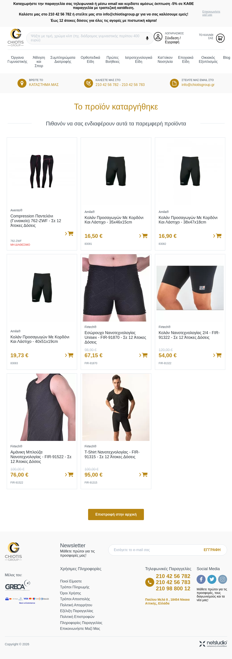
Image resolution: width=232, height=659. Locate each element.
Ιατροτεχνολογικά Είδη (138, 59)
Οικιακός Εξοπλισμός (208, 59)
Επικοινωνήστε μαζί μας (211, 13)
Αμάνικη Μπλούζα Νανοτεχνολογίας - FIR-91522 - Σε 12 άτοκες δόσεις (41, 457)
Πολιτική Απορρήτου (76, 605)
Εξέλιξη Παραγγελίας (76, 611)
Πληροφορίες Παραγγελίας (81, 623)
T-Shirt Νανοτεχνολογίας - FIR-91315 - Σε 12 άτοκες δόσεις (112, 454)
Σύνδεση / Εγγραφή (173, 40)
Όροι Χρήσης (70, 593)
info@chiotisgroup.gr (198, 85)
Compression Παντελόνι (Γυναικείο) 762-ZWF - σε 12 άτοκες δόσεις (36, 221)
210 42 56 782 (107, 85)
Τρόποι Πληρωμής (74, 587)
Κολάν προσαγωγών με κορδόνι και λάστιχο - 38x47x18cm (188, 220)
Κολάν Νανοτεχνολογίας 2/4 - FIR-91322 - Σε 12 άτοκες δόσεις (189, 335)
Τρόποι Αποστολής (75, 599)
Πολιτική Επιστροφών (77, 617)
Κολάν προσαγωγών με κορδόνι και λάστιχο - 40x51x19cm (40, 339)
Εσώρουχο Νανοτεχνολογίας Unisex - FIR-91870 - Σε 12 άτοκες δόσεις (115, 337)
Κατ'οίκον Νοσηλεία (165, 59)
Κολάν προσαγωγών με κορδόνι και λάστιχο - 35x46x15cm (114, 220)
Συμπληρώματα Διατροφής (62, 59)
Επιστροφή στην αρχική (116, 514)
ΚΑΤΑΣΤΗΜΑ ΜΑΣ (44, 85)
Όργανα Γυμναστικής (17, 59)
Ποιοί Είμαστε (71, 581)
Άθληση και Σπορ (39, 62)
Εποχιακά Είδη (185, 59)
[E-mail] (157, 550)
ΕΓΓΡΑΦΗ (212, 550)
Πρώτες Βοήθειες (113, 59)
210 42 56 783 (133, 85)
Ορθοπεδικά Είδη (90, 59)
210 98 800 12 (173, 588)
